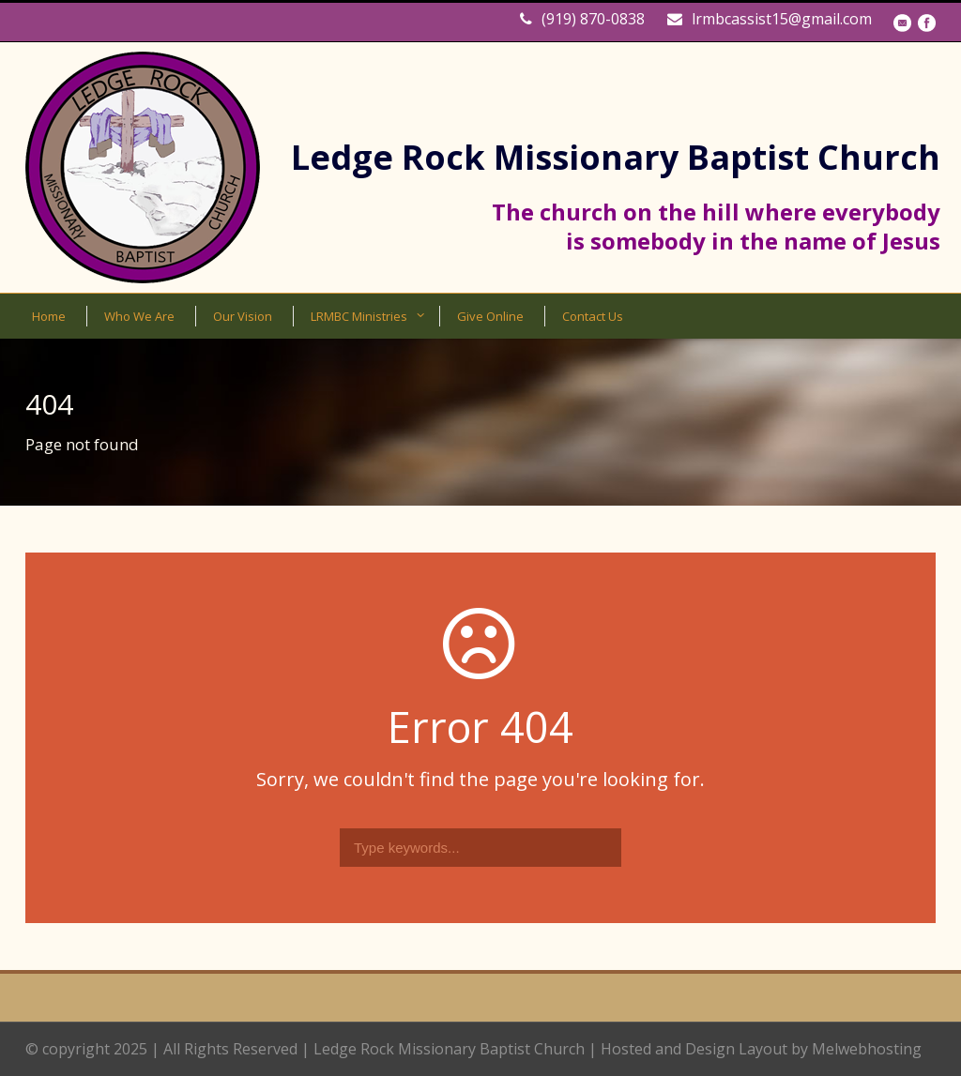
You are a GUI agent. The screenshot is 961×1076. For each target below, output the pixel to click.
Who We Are (139, 316)
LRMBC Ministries (359, 316)
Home (49, 316)
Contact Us (592, 316)
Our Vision (242, 316)
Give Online (490, 316)
